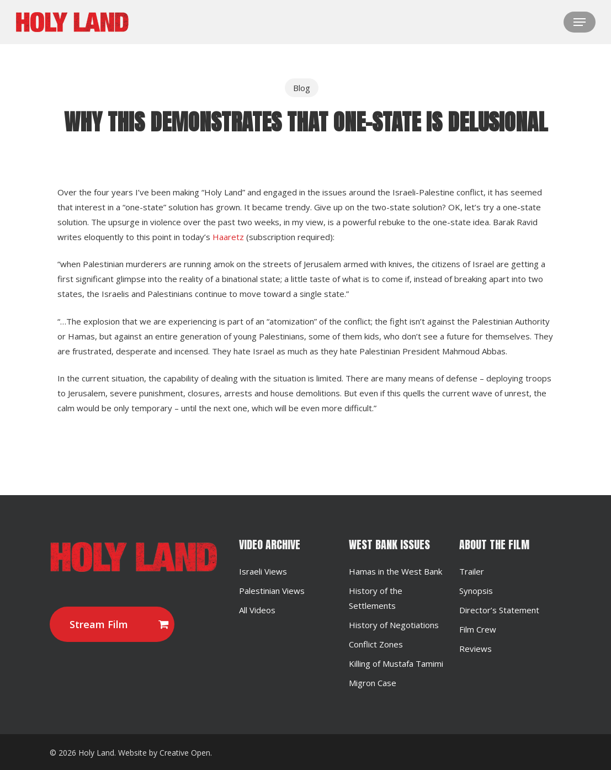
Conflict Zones (376, 644)
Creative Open (185, 752)
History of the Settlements (375, 598)
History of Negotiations (394, 624)
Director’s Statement (499, 609)
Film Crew (477, 629)
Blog (301, 87)
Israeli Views (263, 571)
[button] (580, 22)
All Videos (257, 609)
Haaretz (228, 236)
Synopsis (476, 590)
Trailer (471, 571)
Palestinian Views (272, 590)
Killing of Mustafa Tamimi (396, 663)
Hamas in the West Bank (395, 571)
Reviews (475, 648)
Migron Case (372, 682)
